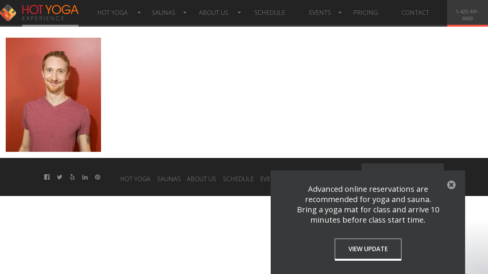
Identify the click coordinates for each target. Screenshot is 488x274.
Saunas (163, 12)
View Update (368, 249)
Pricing (365, 12)
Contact (415, 12)
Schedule (269, 12)
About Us (213, 12)
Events (320, 12)
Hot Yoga (112, 12)
